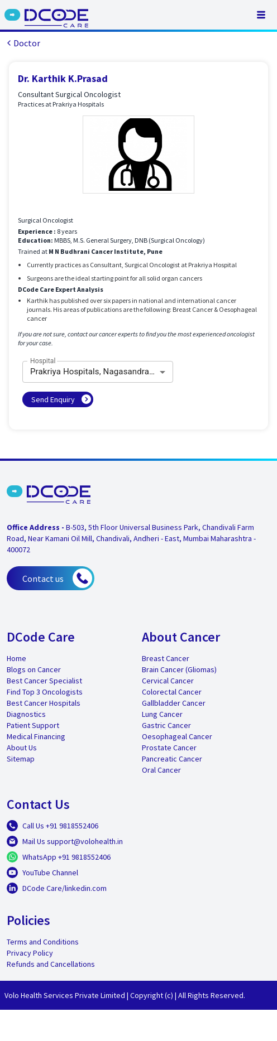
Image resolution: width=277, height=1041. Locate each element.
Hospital (43, 361)
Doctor (22, 43)
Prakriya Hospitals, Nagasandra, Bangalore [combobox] (101, 372)
